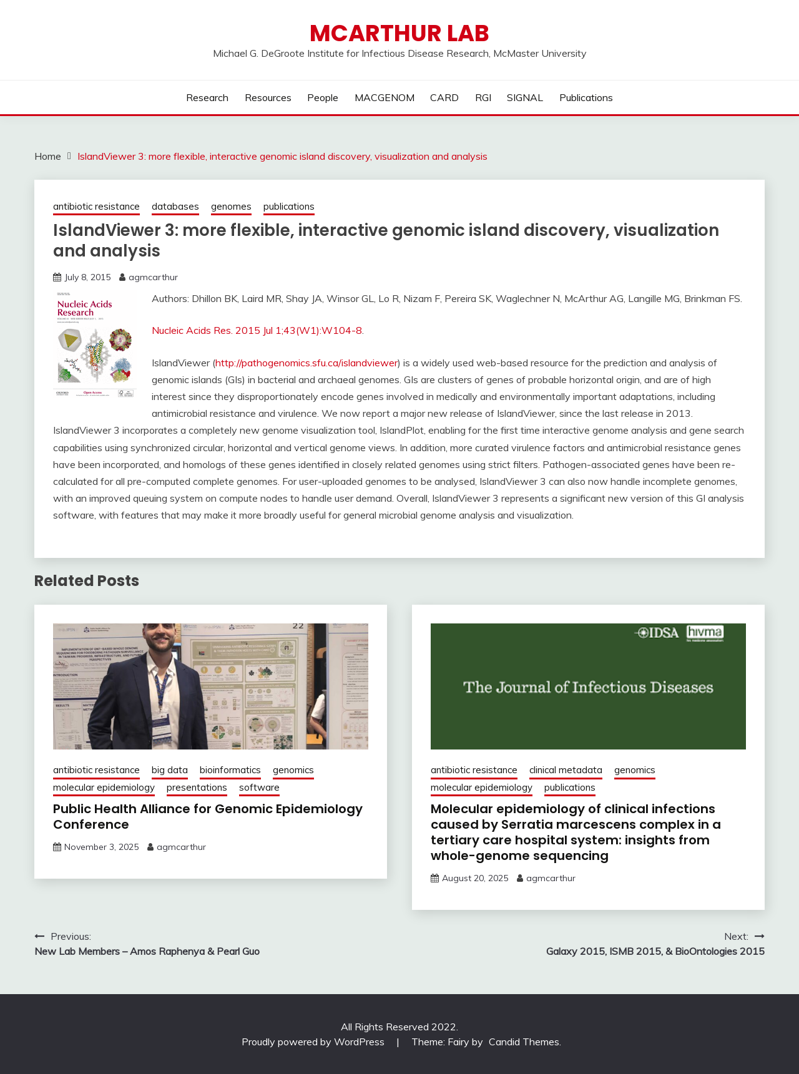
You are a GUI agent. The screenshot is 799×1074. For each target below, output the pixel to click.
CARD (444, 97)
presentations (197, 787)
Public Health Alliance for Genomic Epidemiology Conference (208, 816)
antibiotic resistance (96, 206)
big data (170, 770)
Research (207, 97)
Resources (268, 97)
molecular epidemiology (104, 787)
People (322, 97)
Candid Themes (524, 1041)
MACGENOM (384, 97)
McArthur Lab (399, 33)
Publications (586, 97)
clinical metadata (565, 770)
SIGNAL (525, 97)
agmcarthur (153, 277)
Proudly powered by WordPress (314, 1041)
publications (289, 206)
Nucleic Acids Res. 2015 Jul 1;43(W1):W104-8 (257, 330)
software (259, 787)
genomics (293, 770)
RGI (483, 97)
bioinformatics (230, 770)
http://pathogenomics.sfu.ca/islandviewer (306, 362)
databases (175, 206)
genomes (231, 206)
